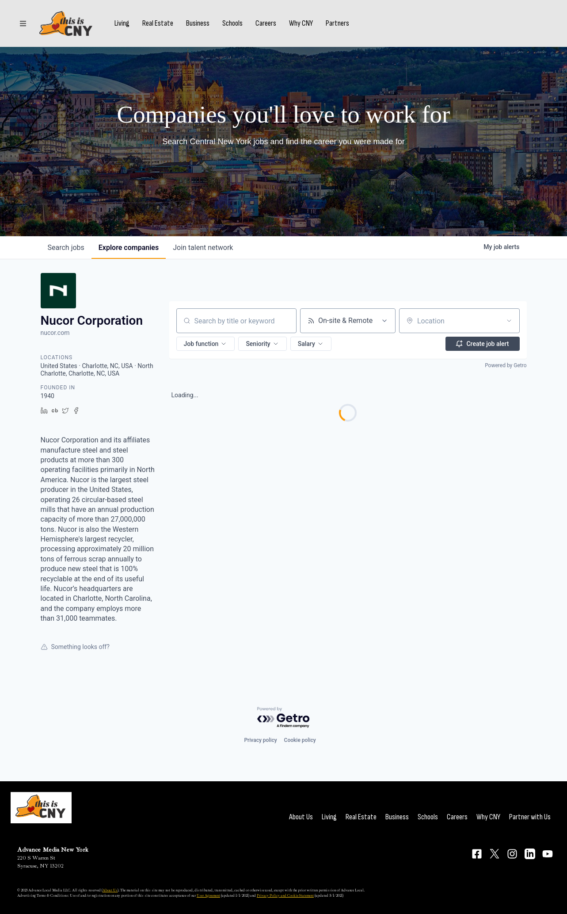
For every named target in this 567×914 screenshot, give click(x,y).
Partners (337, 23)
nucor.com (55, 332)
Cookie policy (300, 740)
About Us (301, 817)
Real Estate (157, 23)
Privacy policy (260, 740)
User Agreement (208, 895)
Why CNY (301, 23)
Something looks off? (75, 646)
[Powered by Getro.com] (283, 718)
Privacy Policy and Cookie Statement (285, 895)
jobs (66, 247)
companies (129, 247)
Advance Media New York (52, 849)
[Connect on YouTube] (547, 854)
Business (197, 23)
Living (121, 23)
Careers (265, 23)
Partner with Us (530, 817)
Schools (232, 23)
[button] (205, 344)
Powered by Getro (505, 365)
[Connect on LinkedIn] (530, 854)
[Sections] (23, 23)
